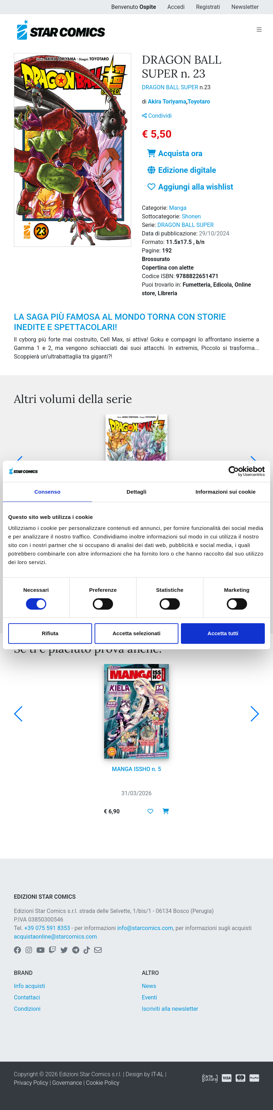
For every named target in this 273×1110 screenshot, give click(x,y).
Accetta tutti (223, 633)
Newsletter (245, 7)
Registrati (208, 7)
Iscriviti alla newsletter (170, 1008)
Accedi (176, 7)
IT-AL (157, 1074)
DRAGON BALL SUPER (171, 87)
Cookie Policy (102, 1082)
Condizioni (27, 1008)
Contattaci (27, 997)
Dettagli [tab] (136, 492)
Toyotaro (199, 101)
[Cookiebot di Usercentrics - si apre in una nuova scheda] (234, 471)
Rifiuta (50, 633)
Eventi (149, 997)
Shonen (191, 216)
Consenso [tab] (47, 492)
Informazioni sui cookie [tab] (226, 492)
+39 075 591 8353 (47, 928)
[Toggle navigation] (259, 30)
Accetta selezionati (136, 633)
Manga (178, 208)
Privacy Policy (31, 1082)
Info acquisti (29, 986)
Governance (67, 1082)
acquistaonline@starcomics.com (55, 936)
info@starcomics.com (145, 928)
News (149, 986)
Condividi (157, 115)
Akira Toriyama (168, 101)
